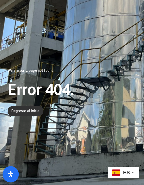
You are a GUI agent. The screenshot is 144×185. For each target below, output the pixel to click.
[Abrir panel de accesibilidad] (11, 174)
